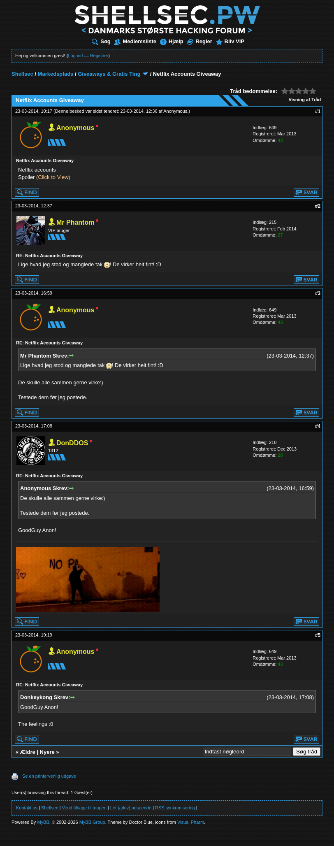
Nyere (47, 752)
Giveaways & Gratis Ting (109, 74)
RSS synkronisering (175, 807)
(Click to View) (53, 177)
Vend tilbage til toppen (84, 807)
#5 (317, 635)
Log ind (75, 55)
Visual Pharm (190, 822)
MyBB (43, 822)
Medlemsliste (135, 41)
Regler (199, 41)
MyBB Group (92, 822)
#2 (317, 206)
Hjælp (171, 41)
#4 (317, 426)
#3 (317, 293)
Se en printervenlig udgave (49, 776)
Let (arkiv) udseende (130, 807)
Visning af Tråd (305, 99)
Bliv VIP (230, 41)
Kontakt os (26, 807)
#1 (317, 111)
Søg (101, 41)
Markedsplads (56, 74)
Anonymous (175, 111)
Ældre (27, 752)
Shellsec (22, 74)
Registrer (99, 55)
